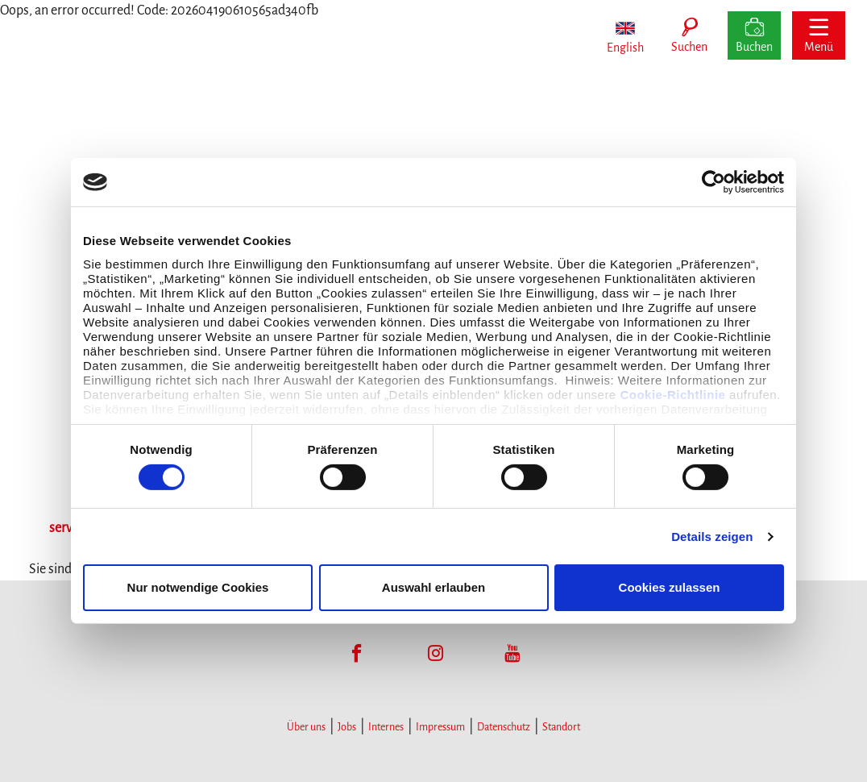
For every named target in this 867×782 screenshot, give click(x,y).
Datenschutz (503, 727)
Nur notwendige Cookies (198, 587)
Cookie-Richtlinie (672, 394)
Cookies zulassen (669, 587)
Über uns (306, 727)
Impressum (440, 727)
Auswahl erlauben (433, 587)
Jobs (347, 727)
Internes (386, 727)
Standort (561, 727)
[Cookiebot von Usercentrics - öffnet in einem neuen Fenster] (713, 182)
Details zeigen (712, 536)
